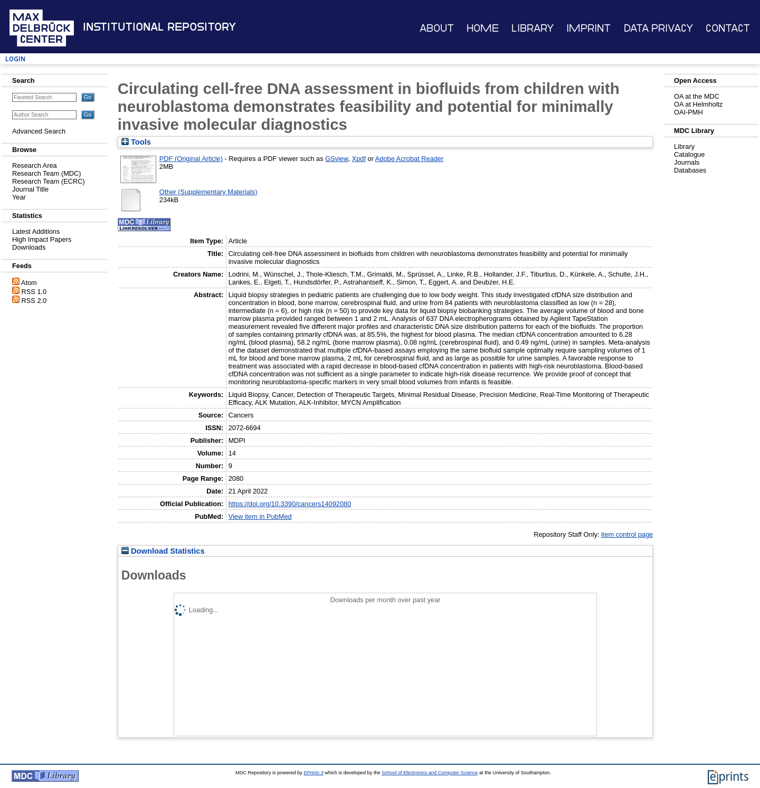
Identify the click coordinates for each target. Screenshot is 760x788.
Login (15, 58)
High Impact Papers (41, 239)
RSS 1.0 (34, 292)
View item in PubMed (260, 516)
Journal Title (30, 189)
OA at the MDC (696, 96)
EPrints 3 (313, 772)
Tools (136, 142)
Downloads (28, 247)
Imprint (588, 28)
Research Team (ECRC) (48, 181)
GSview (336, 159)
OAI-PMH (688, 112)
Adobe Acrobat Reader (409, 159)
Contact (728, 28)
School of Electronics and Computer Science (430, 772)
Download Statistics (163, 551)
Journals (686, 162)
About (437, 28)
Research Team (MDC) (46, 173)
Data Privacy (658, 28)
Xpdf (359, 159)
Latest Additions (36, 231)
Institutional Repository (159, 27)
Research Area (34, 165)
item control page (627, 534)
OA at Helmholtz (698, 104)
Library (532, 28)
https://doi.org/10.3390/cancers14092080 (290, 504)
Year (19, 197)
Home (483, 28)
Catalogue (689, 154)
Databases (690, 170)
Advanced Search (38, 131)
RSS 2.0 (34, 301)
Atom (29, 283)
